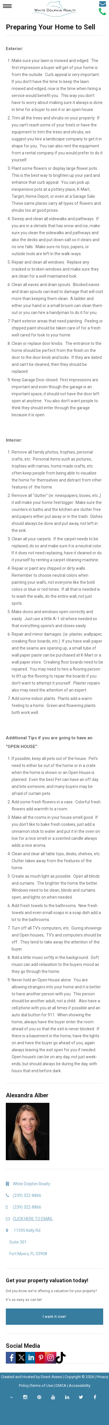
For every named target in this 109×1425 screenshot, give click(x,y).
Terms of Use (42, 1385)
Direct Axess (51, 1377)
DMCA (61, 1385)
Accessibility (79, 1385)
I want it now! (54, 1317)
